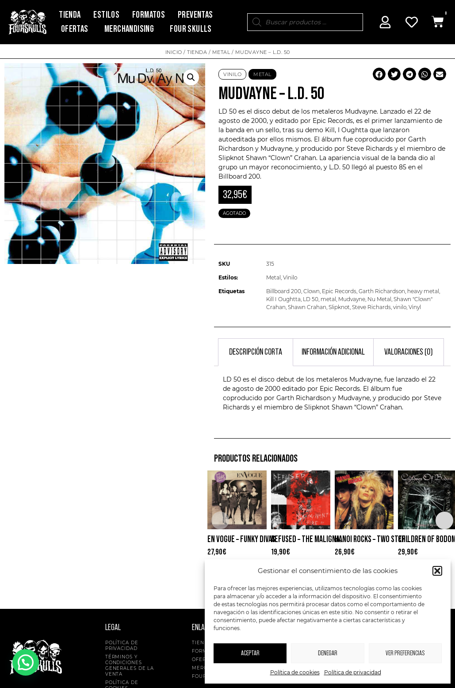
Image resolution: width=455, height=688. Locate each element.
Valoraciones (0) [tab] (408, 352)
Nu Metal (379, 299)
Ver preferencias (405, 653)
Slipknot (339, 307)
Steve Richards (371, 307)
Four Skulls (190, 29)
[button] (437, 570)
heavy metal (423, 291)
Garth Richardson (382, 291)
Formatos (148, 14)
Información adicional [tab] (333, 352)
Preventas (195, 14)
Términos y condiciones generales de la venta (129, 665)
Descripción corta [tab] (255, 352)
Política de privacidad (352, 672)
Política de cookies (295, 672)
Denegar (327, 653)
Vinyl (415, 307)
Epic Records (339, 291)
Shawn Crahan (307, 307)
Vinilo (232, 74)
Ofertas (74, 29)
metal (328, 299)
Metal (221, 52)
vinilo (399, 307)
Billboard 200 (283, 291)
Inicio (173, 52)
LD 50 (310, 299)
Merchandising (129, 29)
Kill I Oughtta (283, 299)
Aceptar (250, 653)
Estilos (106, 14)
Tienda (69, 14)
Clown (311, 291)
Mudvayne (351, 299)
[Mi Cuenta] (385, 22)
